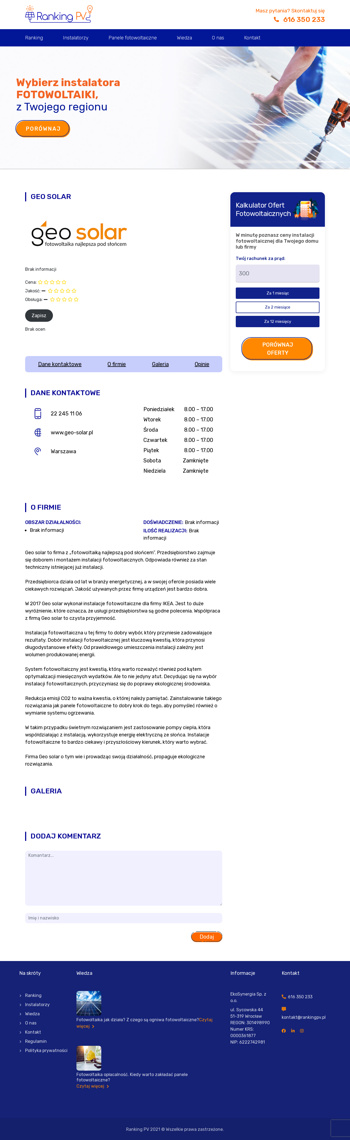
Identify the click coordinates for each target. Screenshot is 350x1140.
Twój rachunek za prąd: (260, 258)
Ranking (34, 38)
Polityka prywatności (46, 1050)
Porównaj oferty (277, 348)
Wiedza (184, 38)
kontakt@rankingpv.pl (304, 1017)
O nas (218, 38)
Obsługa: (34, 299)
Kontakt (252, 38)
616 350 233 (299, 19)
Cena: (31, 282)
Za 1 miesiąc (278, 293)
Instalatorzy (76, 38)
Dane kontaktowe (60, 364)
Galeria (160, 364)
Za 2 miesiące (277, 307)
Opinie (202, 364)
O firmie (116, 364)
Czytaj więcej (92, 1086)
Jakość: (33, 290)
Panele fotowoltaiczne (133, 38)
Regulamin (36, 1041)
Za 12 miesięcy (277, 321)
